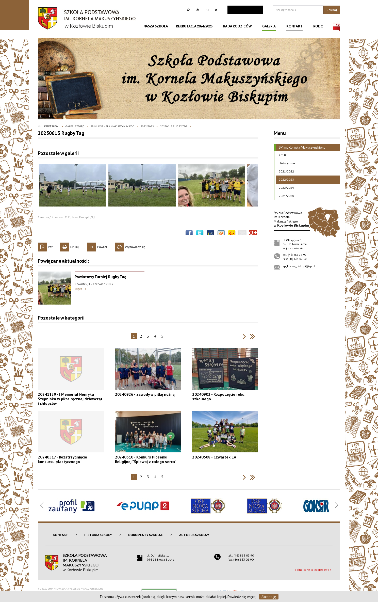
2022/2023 (285, 180)
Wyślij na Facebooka (189, 234)
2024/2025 (285, 196)
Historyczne (285, 163)
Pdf (45, 246)
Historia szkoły (98, 535)
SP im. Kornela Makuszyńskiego (299, 147)
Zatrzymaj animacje (231, 10)
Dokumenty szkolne (145, 535)
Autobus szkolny (194, 535)
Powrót (97, 246)
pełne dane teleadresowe (312, 570)
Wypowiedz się (130, 246)
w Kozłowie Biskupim (291, 219)
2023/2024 (285, 188)
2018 (281, 155)
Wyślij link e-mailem (242, 234)
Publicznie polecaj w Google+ (253, 234)
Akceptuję (268, 596)
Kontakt (60, 535)
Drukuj (69, 246)
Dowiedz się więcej (241, 596)
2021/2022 (285, 171)
